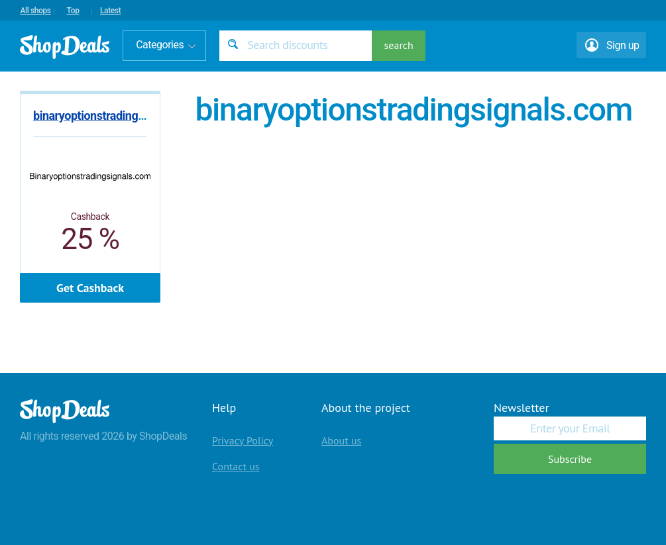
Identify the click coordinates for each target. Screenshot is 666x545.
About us (341, 440)
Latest (110, 10)
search (399, 45)
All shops (35, 10)
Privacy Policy (242, 440)
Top (73, 10)
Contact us (236, 466)
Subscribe (570, 459)
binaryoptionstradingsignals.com (116, 116)
